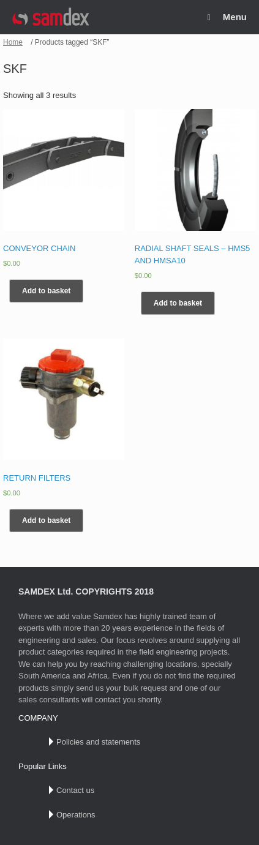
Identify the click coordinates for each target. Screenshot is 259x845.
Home (13, 42)
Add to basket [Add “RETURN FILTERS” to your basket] (46, 520)
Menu (227, 17)
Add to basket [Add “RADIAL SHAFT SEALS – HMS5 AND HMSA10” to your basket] (178, 303)
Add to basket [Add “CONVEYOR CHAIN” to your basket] (46, 291)
